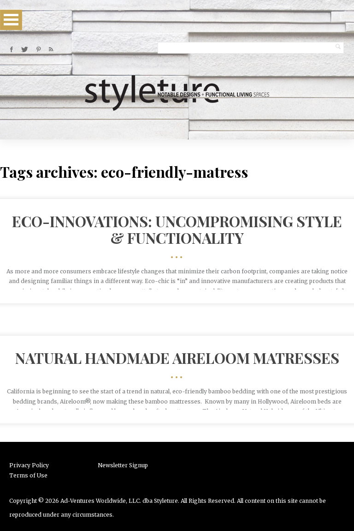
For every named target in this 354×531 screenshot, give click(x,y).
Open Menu (11, 19)
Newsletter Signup (123, 465)
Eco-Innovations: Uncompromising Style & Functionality (177, 229)
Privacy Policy (29, 465)
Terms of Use (28, 475)
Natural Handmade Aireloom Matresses (177, 358)
